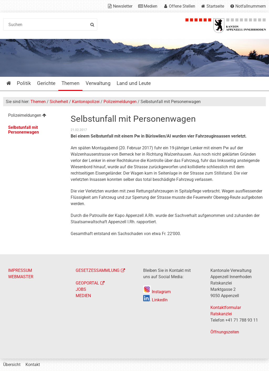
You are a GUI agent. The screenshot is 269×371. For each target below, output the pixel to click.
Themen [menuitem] (70, 83)
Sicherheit (59, 101)
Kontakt (32, 364)
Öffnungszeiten (224, 331)
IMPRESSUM (20, 270)
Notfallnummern (250, 6)
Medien (150, 6)
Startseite (215, 6)
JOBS (81, 289)
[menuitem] (33, 116)
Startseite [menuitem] (12, 83)
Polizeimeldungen (120, 101)
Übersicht (11, 364)
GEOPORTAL (87, 283)
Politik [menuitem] (24, 83)
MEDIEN (83, 295)
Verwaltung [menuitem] (98, 83)
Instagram (157, 291)
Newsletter (122, 6)
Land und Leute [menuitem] (134, 83)
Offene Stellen (182, 6)
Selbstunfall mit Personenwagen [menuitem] (23, 130)
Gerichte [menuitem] (46, 83)
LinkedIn (155, 299)
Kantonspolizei (86, 101)
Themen (38, 101)
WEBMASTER (20, 276)
